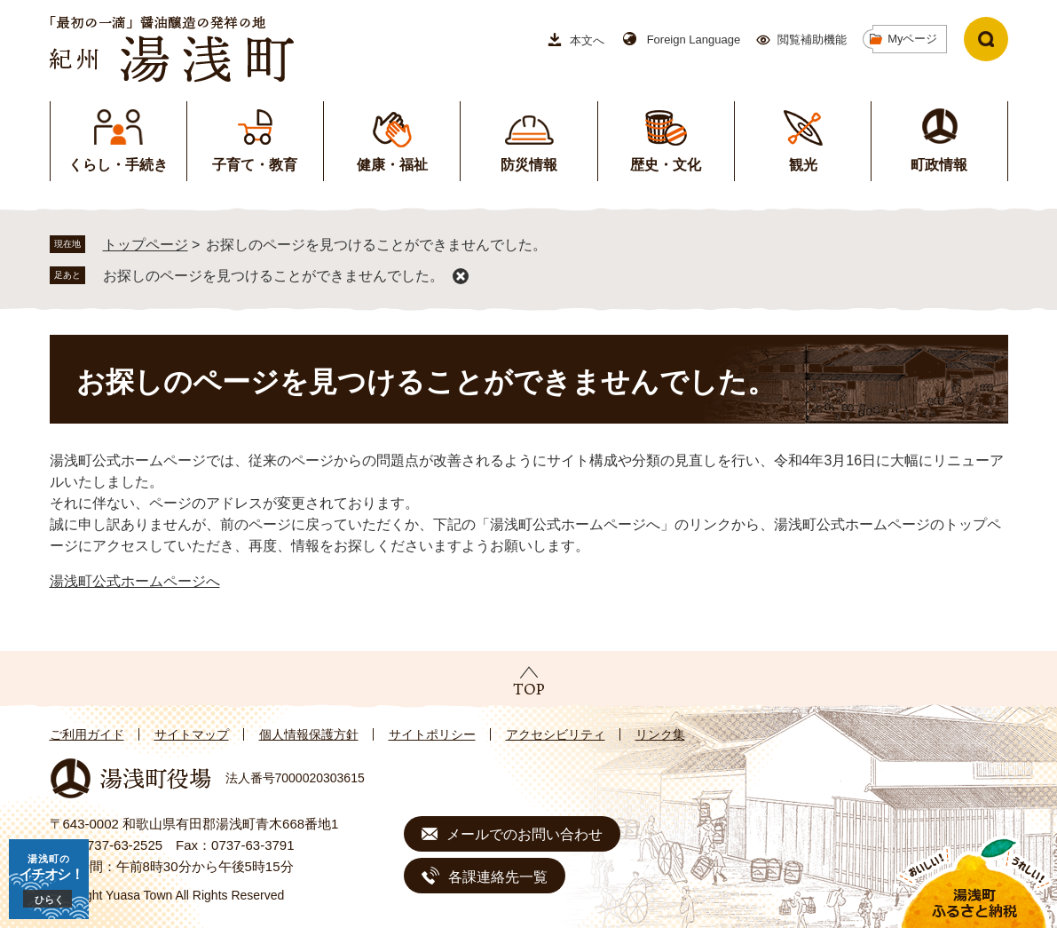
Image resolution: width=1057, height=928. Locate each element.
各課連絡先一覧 (498, 876)
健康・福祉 (392, 164)
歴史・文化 (665, 164)
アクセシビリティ (555, 734)
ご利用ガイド (87, 734)
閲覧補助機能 (812, 39)
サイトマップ (191, 734)
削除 (461, 276)
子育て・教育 (254, 164)
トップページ (145, 244)
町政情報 (939, 164)
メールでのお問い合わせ (524, 834)
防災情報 (529, 164)
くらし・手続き (118, 164)
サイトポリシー (432, 734)
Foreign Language (694, 39)
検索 (986, 39)
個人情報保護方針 (309, 734)
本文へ (587, 40)
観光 (803, 164)
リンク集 (660, 734)
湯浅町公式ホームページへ (135, 581)
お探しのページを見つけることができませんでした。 (273, 275)
